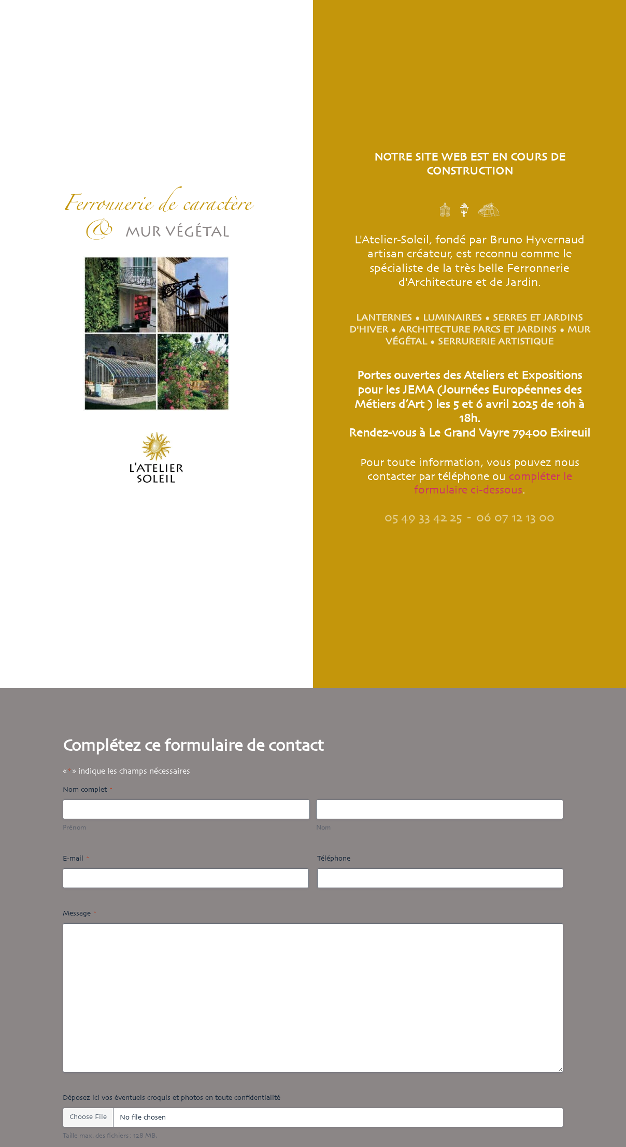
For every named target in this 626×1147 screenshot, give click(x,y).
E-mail (76, 859)
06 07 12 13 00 (515, 521)
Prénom (74, 828)
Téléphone (333, 859)
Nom (323, 828)
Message (79, 914)
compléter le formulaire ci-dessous (493, 483)
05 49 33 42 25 (423, 521)
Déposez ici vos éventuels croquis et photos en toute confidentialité (171, 1098)
